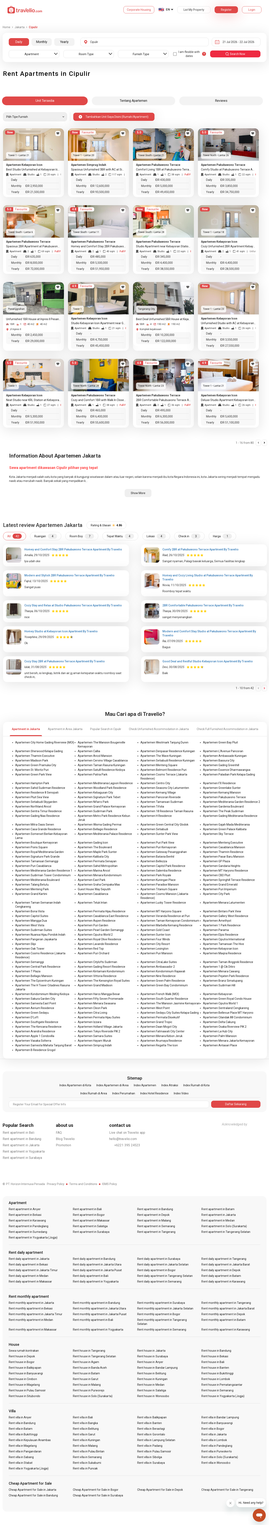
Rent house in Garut (85, 1379)
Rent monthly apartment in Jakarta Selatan (165, 1308)
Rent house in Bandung (216, 1350)
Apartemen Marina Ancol (94, 870)
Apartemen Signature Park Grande (37, 856)
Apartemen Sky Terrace (218, 833)
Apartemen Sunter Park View (159, 833)
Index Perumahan (123, 1093)
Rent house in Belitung (151, 1373)
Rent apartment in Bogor (89, 1214)
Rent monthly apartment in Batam (223, 1319)
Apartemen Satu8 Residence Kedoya (101, 769)
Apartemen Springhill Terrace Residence (229, 880)
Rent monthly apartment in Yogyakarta (98, 1329)
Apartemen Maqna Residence (222, 953)
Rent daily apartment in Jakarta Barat (225, 1264)
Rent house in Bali (212, 1362)
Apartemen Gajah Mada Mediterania (226, 824)
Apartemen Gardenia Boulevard (223, 806)
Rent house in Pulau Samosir (27, 1390)
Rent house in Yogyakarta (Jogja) (222, 1396)
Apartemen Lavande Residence (98, 944)
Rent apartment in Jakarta (21, 1145)
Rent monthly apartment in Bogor (158, 1314)
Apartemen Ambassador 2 (157, 966)
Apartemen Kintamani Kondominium (101, 971)
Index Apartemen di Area (112, 1085)
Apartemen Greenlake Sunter (222, 787)
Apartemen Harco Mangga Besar (99, 994)
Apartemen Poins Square (31, 847)
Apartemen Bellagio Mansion (33, 976)
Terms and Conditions (83, 1184)
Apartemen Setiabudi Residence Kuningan (167, 760)
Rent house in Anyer (150, 1362)
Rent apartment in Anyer (25, 1209)
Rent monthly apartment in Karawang (225, 1329)
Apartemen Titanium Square (158, 889)
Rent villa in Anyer (20, 1417)
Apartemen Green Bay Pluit (220, 742)
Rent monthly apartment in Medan (31, 1319)
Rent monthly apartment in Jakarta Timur (36, 1314)
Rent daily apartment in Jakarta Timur (33, 1270)
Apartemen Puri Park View (157, 842)
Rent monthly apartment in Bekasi (31, 1308)
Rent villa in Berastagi (151, 1428)
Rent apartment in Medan (217, 1220)
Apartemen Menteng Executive (223, 842)
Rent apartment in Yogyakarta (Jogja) (33, 1237)
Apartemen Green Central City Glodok (164, 824)
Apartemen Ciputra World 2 (95, 934)
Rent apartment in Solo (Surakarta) (224, 1226)
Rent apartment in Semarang (156, 1226)
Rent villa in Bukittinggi (23, 1434)
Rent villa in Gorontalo (151, 1434)
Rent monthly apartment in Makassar (33, 1329)
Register (226, 9)
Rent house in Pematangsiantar (221, 1384)
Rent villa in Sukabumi (87, 1462)
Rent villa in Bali (83, 1417)
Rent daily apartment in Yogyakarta (96, 1281)
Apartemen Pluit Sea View (32, 797)
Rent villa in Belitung (86, 1428)
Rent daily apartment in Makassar (30, 1281)
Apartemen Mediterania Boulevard (37, 880)
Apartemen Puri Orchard (93, 953)
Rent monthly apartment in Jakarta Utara (99, 1308)
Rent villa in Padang (149, 1445)
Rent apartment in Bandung (22, 1139)
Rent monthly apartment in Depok (223, 1314)
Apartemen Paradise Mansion (159, 884)
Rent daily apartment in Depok (220, 1270)
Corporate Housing (139, 9)
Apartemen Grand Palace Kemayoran (102, 806)
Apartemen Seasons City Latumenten (164, 787)
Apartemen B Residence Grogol (35, 1050)
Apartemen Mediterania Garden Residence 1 (43, 870)
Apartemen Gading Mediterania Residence (230, 815)
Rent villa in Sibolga (149, 1457)
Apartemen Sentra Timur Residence (38, 811)
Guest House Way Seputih (94, 889)
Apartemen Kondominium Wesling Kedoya (42, 994)
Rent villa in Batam (21, 1428)
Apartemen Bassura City (218, 760)
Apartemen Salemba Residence (160, 870)
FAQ (59, 1133)
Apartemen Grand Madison (95, 985)
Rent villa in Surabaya (151, 1462)
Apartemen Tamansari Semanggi (36, 861)
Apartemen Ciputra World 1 (220, 1003)
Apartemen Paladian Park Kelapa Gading (229, 774)
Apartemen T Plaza (27, 971)
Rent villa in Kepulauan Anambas (30, 1440)
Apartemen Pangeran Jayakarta (36, 939)
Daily (18, 42)
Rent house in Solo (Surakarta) (92, 1396)
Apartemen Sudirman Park (95, 811)
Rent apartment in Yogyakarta (24, 1151)
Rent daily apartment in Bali (90, 1275)
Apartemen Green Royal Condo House (227, 998)
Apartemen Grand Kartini (31, 893)
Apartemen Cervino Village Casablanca (103, 760)
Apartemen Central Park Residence (37, 966)
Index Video (181, 1093)
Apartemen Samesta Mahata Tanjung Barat (43, 1045)
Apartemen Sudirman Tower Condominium (43, 875)
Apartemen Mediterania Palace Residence (105, 833)
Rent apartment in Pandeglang (28, 1226)
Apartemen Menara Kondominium (100, 875)
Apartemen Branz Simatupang (223, 980)
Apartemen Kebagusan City (95, 792)
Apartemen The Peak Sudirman (223, 811)
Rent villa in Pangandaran (25, 1451)
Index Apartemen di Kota (75, 1085)
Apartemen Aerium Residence (34, 1008)
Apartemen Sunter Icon (155, 934)
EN (168, 9)
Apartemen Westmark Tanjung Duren (164, 742)
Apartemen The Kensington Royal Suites (104, 980)
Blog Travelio (65, 1139)
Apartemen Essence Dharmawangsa (226, 769)
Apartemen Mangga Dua (31, 920)
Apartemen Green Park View (33, 774)
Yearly (64, 42)
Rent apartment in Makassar (91, 1220)
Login (251, 9)
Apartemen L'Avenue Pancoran (223, 751)
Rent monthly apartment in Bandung (96, 1302)
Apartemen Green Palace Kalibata (224, 829)
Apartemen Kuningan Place (158, 880)
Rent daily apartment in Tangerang (223, 1258)
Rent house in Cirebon (23, 1379)
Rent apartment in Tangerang (156, 1231)
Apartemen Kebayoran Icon (220, 948)
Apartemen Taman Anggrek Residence (228, 962)
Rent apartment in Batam (217, 1209)
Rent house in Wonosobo (153, 1396)
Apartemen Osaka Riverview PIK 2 (224, 1026)
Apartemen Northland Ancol (33, 806)
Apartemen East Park (91, 880)
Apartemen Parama (216, 930)
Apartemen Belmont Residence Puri (163, 769)
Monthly (41, 42)
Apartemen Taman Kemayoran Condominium (169, 920)
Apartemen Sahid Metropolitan (98, 866)
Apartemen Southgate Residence (36, 1022)
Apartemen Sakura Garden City (35, 998)
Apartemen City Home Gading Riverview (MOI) (44, 742)
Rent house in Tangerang (89, 1350)
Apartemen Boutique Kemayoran (36, 842)
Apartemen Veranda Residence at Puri (165, 916)
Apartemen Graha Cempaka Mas (99, 884)
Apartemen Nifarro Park (93, 801)
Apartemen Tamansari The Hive (223, 944)
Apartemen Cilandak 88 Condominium (227, 1017)
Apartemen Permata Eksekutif (160, 1017)
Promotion (63, 1145)
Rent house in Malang (87, 1384)
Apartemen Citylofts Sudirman (97, 962)
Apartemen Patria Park (92, 774)
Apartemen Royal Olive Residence (99, 939)
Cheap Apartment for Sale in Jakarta (32, 1489)
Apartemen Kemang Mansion (222, 792)
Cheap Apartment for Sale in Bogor (95, 1489)
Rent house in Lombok (215, 1379)
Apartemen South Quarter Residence (164, 998)
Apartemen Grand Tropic (156, 1022)
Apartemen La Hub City (218, 1031)
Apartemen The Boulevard (95, 847)
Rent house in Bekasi (214, 1356)
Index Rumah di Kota (196, 1085)
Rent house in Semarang (217, 1390)
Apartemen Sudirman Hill (219, 985)
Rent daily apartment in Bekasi (28, 1264)
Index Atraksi (169, 1085)
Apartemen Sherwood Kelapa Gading (39, 751)
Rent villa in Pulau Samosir (154, 1451)
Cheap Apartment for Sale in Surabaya (98, 1495)
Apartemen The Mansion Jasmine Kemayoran (170, 1003)
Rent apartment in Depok (153, 1214)
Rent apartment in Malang (154, 1220)
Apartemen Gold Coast (155, 930)
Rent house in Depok (22, 1356)
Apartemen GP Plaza (216, 861)
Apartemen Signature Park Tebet (99, 797)
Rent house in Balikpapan (25, 1367)
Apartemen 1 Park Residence (222, 925)
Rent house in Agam (86, 1362)
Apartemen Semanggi (29, 962)
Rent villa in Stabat (21, 1462)
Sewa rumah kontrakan (24, 1350)
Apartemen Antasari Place (220, 1045)
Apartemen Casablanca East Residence (103, 916)
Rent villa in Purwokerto (216, 1451)
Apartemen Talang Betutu (32, 884)
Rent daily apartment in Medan (28, 1275)
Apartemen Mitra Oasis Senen (34, 824)
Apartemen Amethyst (217, 920)
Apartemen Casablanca (93, 893)
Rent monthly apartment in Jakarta (31, 1302)
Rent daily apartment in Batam (221, 1275)
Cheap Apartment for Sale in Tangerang (227, 1489)
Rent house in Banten (215, 1367)
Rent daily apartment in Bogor (156, 1270)
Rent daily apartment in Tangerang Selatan (165, 1275)
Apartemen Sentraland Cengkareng (226, 1008)
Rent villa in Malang (85, 1445)
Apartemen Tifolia (152, 806)
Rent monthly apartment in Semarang (161, 1329)
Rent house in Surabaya (152, 1356)
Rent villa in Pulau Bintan (88, 1451)
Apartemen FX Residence (219, 783)
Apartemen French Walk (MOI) (159, 994)
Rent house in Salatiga (151, 1390)
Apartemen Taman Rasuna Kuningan (101, 765)
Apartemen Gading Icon (93, 842)
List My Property (194, 9)
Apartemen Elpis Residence (220, 934)
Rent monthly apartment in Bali (93, 1319)
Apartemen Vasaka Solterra (33, 1040)
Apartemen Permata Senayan (97, 861)
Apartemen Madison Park (31, 760)
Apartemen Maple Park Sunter (97, 852)
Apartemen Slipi (25, 944)
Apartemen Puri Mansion (156, 953)
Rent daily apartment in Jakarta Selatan (163, 1264)
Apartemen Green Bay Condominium (164, 985)
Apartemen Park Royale (155, 875)
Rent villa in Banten (149, 1423)
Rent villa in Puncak (85, 1468)
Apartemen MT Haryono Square (160, 911)
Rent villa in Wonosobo (215, 1462)
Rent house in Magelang (24, 1384)
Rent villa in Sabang (21, 1457)
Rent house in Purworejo (88, 1390)
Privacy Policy (55, 1184)
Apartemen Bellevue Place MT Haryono (228, 1012)
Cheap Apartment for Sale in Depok (160, 1489)
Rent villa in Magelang (23, 1445)
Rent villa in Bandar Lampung (220, 1417)
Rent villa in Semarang (87, 1457)
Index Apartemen (145, 1085)
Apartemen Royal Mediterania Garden (39, 852)
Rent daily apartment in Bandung (94, 1258)
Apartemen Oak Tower (29, 948)
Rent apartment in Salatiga (90, 1226)
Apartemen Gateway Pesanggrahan (163, 852)
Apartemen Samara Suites (95, 1036)
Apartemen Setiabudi (154, 829)
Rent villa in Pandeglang (216, 1445)
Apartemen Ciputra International (224, 939)
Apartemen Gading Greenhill (221, 765)
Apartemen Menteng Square (158, 765)
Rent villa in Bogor (212, 1428)
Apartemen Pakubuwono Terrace (224, 797)
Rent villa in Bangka (85, 1423)
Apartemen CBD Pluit (216, 875)
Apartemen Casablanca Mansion (224, 847)
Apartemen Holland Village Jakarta (100, 1026)
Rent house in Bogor (22, 1362)
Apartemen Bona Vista (29, 911)
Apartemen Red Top (91, 948)
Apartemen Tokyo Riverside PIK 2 (99, 1031)
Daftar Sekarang (235, 1104)
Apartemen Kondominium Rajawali (162, 971)
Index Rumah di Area (93, 1093)
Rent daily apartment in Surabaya (158, 1258)
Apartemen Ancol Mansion (95, 755)
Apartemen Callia (89, 751)
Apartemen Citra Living (92, 1012)
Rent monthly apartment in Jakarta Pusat (99, 1314)
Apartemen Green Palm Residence (162, 980)
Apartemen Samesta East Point (35, 1003)
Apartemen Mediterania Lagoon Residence (105, 783)
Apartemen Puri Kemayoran (158, 847)
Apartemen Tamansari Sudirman (161, 801)
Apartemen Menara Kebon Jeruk (161, 1036)
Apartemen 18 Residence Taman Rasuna (166, 811)
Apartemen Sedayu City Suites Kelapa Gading (169, 1012)
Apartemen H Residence (156, 815)
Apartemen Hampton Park (32, 783)
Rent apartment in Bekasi (25, 1214)
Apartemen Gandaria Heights (221, 866)
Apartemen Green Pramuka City (35, 765)
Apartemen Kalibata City (93, 856)
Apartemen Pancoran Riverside (160, 797)
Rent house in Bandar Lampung (157, 1367)
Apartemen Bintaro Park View (222, 911)
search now (235, 54)
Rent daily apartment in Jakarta (29, 1258)
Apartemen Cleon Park (92, 1008)
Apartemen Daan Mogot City (158, 1026)
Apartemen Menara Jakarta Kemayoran (228, 1040)
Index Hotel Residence (154, 1093)
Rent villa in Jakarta (214, 1434)
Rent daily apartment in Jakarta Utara (97, 1264)
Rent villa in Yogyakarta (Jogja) (29, 1468)
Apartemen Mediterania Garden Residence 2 (231, 801)
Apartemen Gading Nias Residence (37, 815)
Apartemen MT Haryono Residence (225, 870)
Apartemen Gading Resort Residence (101, 966)
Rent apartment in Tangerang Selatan (225, 1231)
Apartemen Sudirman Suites (33, 930)
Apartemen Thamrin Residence (223, 852)
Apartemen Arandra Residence (35, 1031)
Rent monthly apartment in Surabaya (161, 1302)
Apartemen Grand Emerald (220, 884)
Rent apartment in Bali (18, 1133)
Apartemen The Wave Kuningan (160, 755)
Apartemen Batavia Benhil (157, 856)
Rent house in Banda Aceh (90, 1367)
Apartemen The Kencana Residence (38, 1026)
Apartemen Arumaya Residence (161, 1040)
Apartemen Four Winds (155, 939)
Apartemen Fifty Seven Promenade (100, 998)
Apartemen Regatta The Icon (159, 1045)
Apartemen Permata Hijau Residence (101, 911)
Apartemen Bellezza (153, 861)
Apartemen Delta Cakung (219, 1022)
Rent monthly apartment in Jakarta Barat (228, 1308)
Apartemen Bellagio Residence (97, 829)
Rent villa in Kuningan (86, 1440)
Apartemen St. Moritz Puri (32, 769)
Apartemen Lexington (154, 948)
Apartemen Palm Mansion (220, 1036)
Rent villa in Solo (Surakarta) (219, 1457)
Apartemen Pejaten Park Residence (226, 976)
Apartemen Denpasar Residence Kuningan (167, 751)
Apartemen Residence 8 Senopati (36, 792)
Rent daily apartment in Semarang (159, 1281)
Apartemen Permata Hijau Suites (99, 1017)
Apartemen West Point (155, 1008)
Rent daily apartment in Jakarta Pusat (97, 1270)
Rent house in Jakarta (151, 1350)
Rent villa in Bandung (22, 1423)
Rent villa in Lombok (214, 1440)
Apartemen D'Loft (26, 1017)
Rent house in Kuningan (152, 1379)
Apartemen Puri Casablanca (33, 866)
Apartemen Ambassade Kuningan (225, 755)
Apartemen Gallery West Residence (225, 916)
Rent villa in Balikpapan (152, 1417)
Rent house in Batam (86, 1373)
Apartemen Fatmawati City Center (162, 1031)
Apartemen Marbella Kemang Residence (166, 925)
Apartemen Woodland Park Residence (102, 787)
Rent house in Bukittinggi (217, 1373)
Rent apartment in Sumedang (28, 1231)
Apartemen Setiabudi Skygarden (36, 801)
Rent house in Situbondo (24, 1396)
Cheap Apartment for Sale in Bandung (33, 1495)
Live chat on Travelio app (127, 1133)
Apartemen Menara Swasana (97, 1003)
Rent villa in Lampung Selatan (156, 1440)
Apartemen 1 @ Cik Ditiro (219, 966)
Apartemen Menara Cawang (221, 971)
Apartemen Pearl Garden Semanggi (101, 930)
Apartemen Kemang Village (158, 792)
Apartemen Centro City (155, 783)
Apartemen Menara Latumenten (224, 902)
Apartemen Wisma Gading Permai (99, 824)
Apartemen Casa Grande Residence (38, 829)
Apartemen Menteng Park (32, 889)
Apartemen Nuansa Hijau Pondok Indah (40, 934)
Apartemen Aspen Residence (97, 920)
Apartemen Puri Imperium (220, 889)
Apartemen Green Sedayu (32, 1012)
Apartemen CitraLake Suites (158, 962)
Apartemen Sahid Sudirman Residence (40, 787)
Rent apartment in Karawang (27, 1220)
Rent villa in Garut (84, 1434)
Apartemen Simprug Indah (95, 1045)
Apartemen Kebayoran (217, 994)
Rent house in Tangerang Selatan (94, 1356)
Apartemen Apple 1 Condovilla (34, 1036)
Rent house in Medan (150, 1384)
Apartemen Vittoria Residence (97, 976)
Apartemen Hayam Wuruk (94, 1040)
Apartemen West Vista (29, 925)
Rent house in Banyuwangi (26, 1373)
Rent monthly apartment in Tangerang (226, 1302)
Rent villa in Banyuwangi (216, 1423)
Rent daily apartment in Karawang (223, 1281)
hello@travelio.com (123, 1139)
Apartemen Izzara (89, 1022)
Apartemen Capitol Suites (31, 916)
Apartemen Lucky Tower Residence (163, 902)
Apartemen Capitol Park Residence (162, 866)
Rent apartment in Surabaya (22, 1158)
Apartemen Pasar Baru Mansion (223, 856)
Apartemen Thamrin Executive (35, 755)
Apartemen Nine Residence (158, 976)
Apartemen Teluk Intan (92, 902)
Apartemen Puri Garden (93, 925)
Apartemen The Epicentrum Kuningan (39, 980)
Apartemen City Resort (155, 944)
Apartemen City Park (216, 893)
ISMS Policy (109, 1184)
